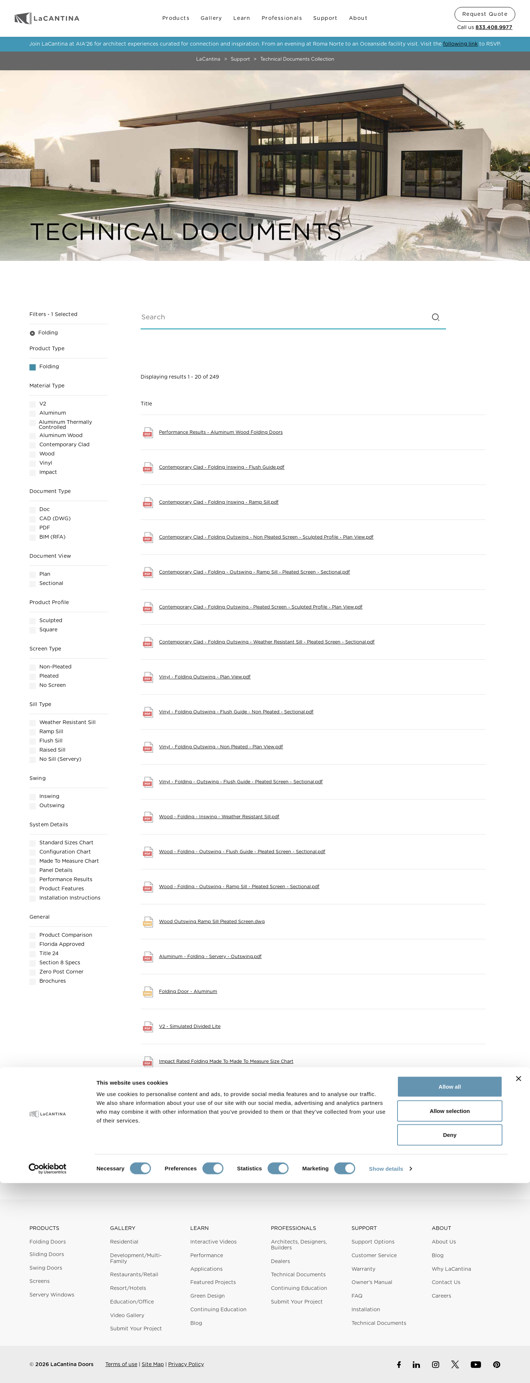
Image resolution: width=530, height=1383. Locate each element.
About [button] (441, 1228)
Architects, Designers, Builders (299, 1245)
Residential (124, 1242)
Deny (450, 1334)
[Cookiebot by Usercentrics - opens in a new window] (47, 1368)
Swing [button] (37, 778)
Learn (242, 18)
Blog (438, 1255)
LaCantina (208, 59)
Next (395, 1148)
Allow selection (450, 1311)
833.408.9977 (494, 27)
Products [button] (44, 1228)
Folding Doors (47, 1242)
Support (325, 18)
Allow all (450, 1286)
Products (176, 18)
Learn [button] (199, 1228)
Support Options (373, 1242)
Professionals (282, 18)
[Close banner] (518, 1278)
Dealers (280, 1261)
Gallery (211, 18)
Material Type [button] (46, 386)
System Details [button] (48, 824)
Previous (230, 1148)
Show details (386, 1368)
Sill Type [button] (40, 704)
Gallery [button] (122, 1228)
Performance (206, 1255)
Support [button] (364, 1228)
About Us (444, 1242)
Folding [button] (43, 333)
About (358, 18)
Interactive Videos (213, 1242)
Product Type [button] (46, 348)
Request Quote (485, 14)
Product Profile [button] (49, 602)
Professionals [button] (293, 1228)
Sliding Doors (46, 1254)
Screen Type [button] (45, 649)
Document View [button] (50, 556)
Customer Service (374, 1255)
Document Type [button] (50, 491)
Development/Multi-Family (136, 1258)
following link (460, 44)
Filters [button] (53, 314)
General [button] (39, 917)
